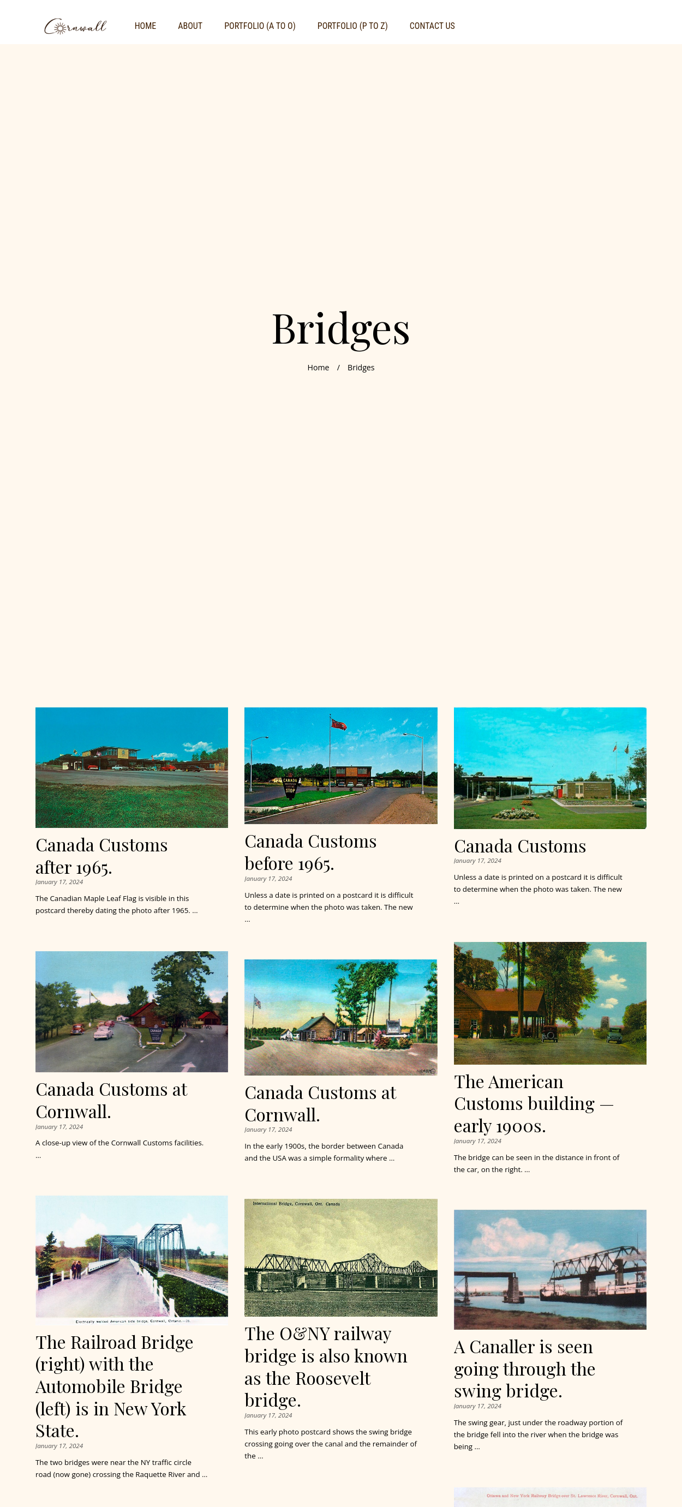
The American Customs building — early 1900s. (534, 1103)
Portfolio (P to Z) (353, 26)
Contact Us (432, 26)
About (190, 26)
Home (146, 26)
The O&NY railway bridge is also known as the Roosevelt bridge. (326, 1366)
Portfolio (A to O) (260, 26)
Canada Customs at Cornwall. (111, 1099)
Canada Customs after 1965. (101, 855)
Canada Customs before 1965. (310, 851)
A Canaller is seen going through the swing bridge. (525, 1368)
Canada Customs (520, 845)
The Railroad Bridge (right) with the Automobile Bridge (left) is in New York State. (114, 1386)
